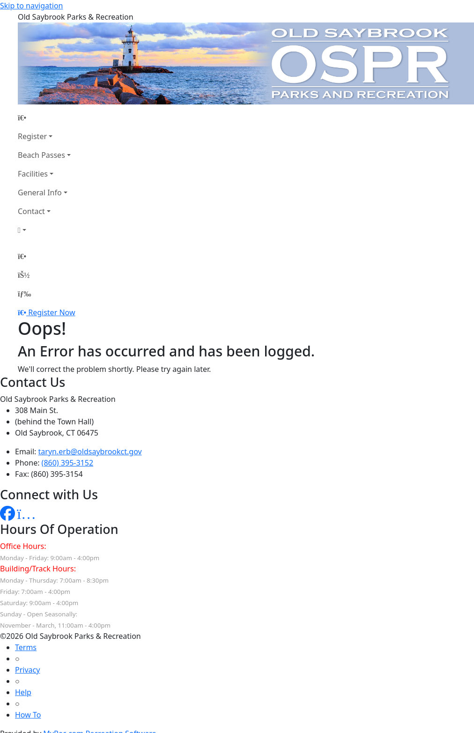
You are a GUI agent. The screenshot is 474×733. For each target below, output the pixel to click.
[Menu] (24, 293)
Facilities (33, 174)
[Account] (44, 230)
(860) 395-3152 (67, 463)
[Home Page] (44, 117)
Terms (26, 647)
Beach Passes (41, 155)
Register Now (51, 312)
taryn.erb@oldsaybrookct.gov (90, 451)
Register (32, 136)
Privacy (27, 670)
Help (23, 692)
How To (28, 715)
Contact (31, 211)
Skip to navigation (31, 5)
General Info (40, 192)
